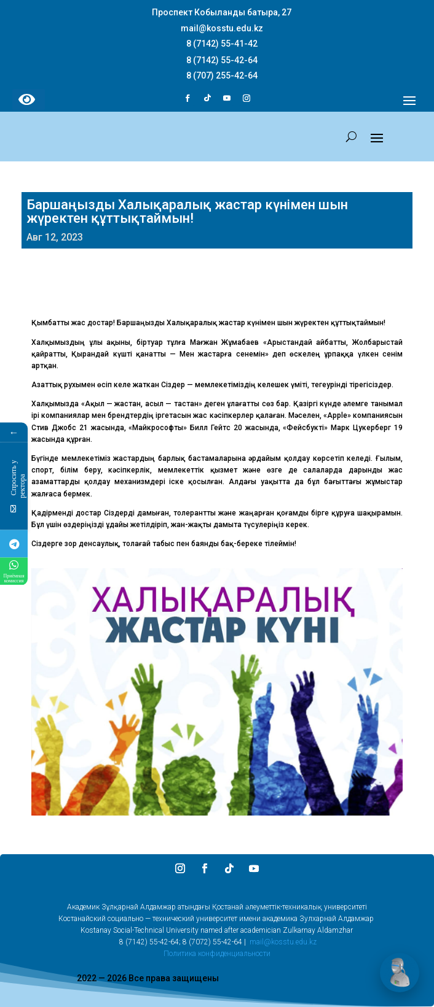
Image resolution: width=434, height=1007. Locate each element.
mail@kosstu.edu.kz (283, 942)
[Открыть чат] (399, 972)
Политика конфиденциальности (217, 953)
